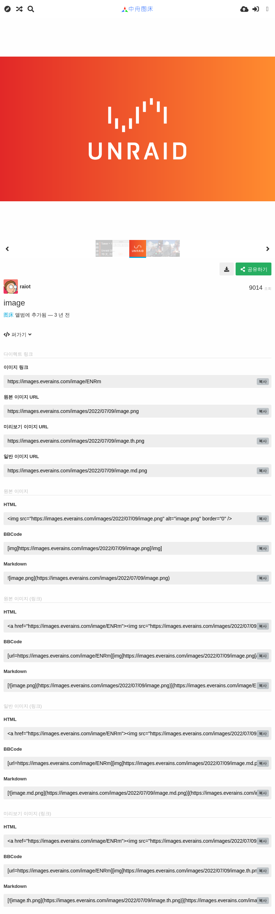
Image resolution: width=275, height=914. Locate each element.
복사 (263, 381)
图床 (9, 315)
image (14, 302)
